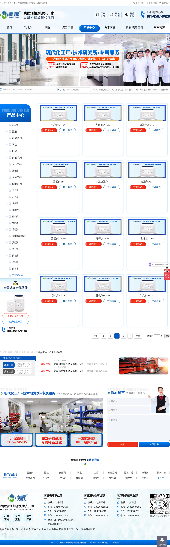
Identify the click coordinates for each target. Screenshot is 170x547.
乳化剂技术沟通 (15, 316)
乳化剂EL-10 (103, 318)
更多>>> (161, 479)
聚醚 (142, 89)
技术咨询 (67, 152)
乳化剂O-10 (147, 261)
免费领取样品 (15, 321)
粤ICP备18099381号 (98, 544)
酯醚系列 (30, 479)
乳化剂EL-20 (147, 318)
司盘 (121, 89)
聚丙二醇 (157, 89)
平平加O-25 (102, 261)
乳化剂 (115, 89)
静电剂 (112, 479)
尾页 (138, 337)
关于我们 (140, 3)
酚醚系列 (63, 474)
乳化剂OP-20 (102, 146)
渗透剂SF (58, 203)
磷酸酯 (96, 479)
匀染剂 (46, 479)
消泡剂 (128, 479)
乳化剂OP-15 (58, 146)
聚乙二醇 (134, 89)
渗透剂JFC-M (147, 146)
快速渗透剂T (103, 203)
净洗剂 (63, 479)
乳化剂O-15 (58, 318)
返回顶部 (162, 544)
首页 (14, 90)
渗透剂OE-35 (58, 261)
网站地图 (166, 3)
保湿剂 (79, 479)
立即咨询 (154, 446)
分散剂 (165, 89)
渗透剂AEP (147, 203)
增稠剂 (145, 479)
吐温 (127, 89)
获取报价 (49, 152)
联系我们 (153, 3)
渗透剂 (148, 89)
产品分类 (29, 90)
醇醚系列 (112, 474)
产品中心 (21, 90)
